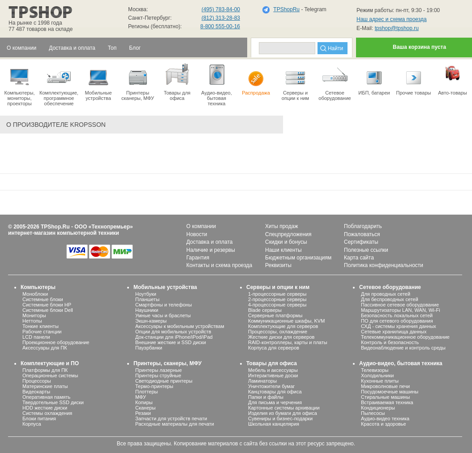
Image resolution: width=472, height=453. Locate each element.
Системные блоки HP (46, 304)
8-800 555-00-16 (220, 26)
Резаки (143, 413)
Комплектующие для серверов (283, 326)
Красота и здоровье (383, 424)
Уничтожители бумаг (271, 386)
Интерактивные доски (273, 375)
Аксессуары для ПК (44, 347)
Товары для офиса (177, 81)
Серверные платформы (275, 315)
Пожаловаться (362, 234)
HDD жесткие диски (44, 407)
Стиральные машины (385, 397)
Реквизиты (278, 265)
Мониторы (34, 315)
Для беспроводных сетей (389, 299)
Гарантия (197, 258)
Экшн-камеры (151, 321)
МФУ (140, 397)
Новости (196, 234)
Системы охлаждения (47, 413)
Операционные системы (50, 375)
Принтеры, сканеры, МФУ (167, 363)
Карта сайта (359, 258)
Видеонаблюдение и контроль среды (403, 347)
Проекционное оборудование (55, 342)
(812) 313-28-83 (221, 18)
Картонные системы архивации (284, 407)
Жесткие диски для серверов (281, 337)
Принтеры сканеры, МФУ (137, 81)
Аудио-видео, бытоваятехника (216, 84)
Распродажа (255, 78)
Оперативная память (46, 397)
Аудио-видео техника (385, 418)
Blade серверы (265, 310)
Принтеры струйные (158, 375)
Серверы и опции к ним (277, 287)
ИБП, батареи (374, 78)
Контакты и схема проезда (219, 265)
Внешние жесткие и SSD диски (170, 342)
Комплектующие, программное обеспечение (58, 84)
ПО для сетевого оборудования (397, 321)
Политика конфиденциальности (383, 265)
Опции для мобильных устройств (173, 331)
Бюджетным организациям (298, 258)
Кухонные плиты (380, 381)
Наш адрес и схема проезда (391, 19)
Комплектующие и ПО (50, 363)
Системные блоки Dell (47, 310)
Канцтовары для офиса (275, 391)
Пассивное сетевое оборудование (400, 304)
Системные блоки (42, 299)
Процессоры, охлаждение (277, 331)
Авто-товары (452, 78)
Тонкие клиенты (40, 326)
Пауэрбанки (148, 347)
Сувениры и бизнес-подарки (280, 418)
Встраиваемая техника (387, 402)
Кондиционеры (378, 407)
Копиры (144, 402)
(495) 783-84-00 (221, 9)
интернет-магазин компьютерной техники (63, 233)
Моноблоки (35, 294)
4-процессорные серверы (277, 304)
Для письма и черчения (275, 402)
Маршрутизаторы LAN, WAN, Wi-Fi (400, 310)
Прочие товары (413, 78)
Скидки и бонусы (286, 242)
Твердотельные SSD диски (53, 402)
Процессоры (36, 381)
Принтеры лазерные (158, 370)
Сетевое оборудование (334, 81)
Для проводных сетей (385, 294)
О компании (201, 226)
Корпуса (31, 424)
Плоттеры (146, 391)
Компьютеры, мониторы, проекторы (19, 84)
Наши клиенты (283, 250)
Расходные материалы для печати (174, 424)
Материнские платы (45, 386)
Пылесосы (373, 413)
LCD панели (36, 337)
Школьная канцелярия (273, 424)
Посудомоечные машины (389, 391)
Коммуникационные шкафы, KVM (286, 321)
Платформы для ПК (45, 370)
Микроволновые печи (385, 386)
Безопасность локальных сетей (397, 315)
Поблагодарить (363, 226)
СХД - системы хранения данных (398, 326)
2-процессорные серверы (277, 299)
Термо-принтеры (154, 386)
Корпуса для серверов (273, 347)
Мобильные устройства (98, 81)
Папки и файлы (265, 397)
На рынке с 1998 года (35, 23)
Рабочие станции (42, 331)
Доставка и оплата (209, 242)
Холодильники (377, 375)
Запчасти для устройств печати (171, 418)
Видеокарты (36, 391)
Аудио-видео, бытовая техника (400, 363)
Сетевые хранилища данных (394, 331)
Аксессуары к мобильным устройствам (179, 326)
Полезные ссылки (366, 250)
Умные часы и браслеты (163, 315)
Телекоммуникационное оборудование (405, 337)
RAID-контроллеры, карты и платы (287, 342)
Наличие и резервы (210, 250)
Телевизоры (374, 370)
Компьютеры (38, 287)
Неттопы (32, 321)
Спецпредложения (288, 234)
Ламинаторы (262, 381)
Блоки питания (39, 418)
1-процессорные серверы (277, 294)
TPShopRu (286, 9)
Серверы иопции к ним (295, 81)
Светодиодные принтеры (164, 381)
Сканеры (145, 407)
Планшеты (147, 299)
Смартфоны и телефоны (163, 304)
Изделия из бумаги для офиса (282, 413)
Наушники (146, 310)
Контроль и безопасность (390, 342)
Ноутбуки (145, 294)
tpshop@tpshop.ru (397, 28)
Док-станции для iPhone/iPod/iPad (174, 337)
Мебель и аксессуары (273, 370)
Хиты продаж (281, 226)
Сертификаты (361, 242)
